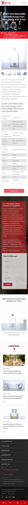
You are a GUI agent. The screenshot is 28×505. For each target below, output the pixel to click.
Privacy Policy (11, 493)
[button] (2, 73)
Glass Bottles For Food (11, 34)
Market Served (7, 459)
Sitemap (3, 493)
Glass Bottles (11, 33)
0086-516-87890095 (13, 250)
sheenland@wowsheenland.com (14, 240)
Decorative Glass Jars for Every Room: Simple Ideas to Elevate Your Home (13, 426)
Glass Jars (5, 446)
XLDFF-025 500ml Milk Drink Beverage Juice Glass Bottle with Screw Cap (14, 36)
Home (4, 33)
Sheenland (5, 450)
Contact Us (5, 464)
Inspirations (6, 455)
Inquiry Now (14, 191)
